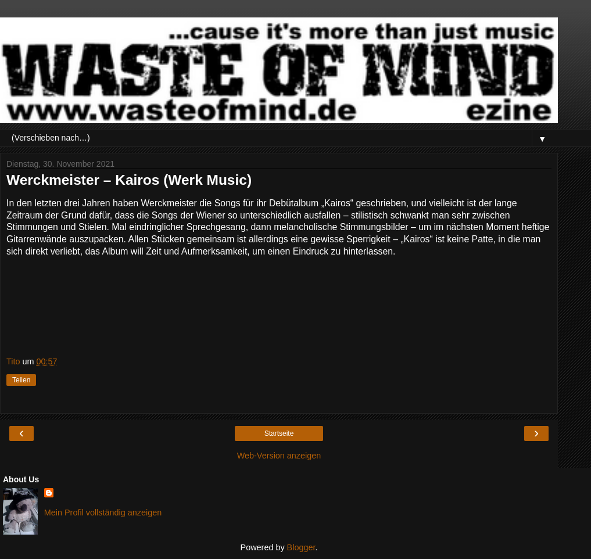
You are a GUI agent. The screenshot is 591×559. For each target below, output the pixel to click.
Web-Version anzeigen (279, 455)
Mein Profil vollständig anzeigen (103, 512)
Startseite (279, 433)
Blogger (301, 547)
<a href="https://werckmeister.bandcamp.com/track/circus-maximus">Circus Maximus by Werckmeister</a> (278, 304)
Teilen (21, 380)
